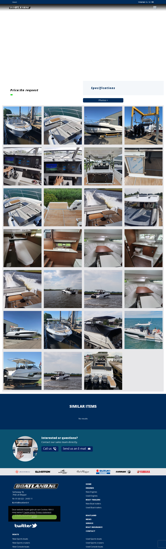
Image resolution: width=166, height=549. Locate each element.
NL (147, 2)
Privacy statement (43, 512)
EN (153, 2)
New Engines (91, 492)
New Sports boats (20, 539)
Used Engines (92, 496)
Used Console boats (94, 546)
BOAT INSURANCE (94, 527)
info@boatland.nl (21, 502)
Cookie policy (29, 512)
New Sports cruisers (21, 543)
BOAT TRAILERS (93, 499)
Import (14, 2)
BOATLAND (91, 515)
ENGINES (90, 488)
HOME (88, 484)
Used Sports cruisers (95, 543)
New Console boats (20, 546)
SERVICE (89, 523)
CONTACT (90, 531)
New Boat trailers (93, 503)
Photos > (103, 100)
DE (149, 2)
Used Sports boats (94, 539)
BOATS (15, 534)
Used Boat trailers (93, 507)
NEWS (88, 519)
